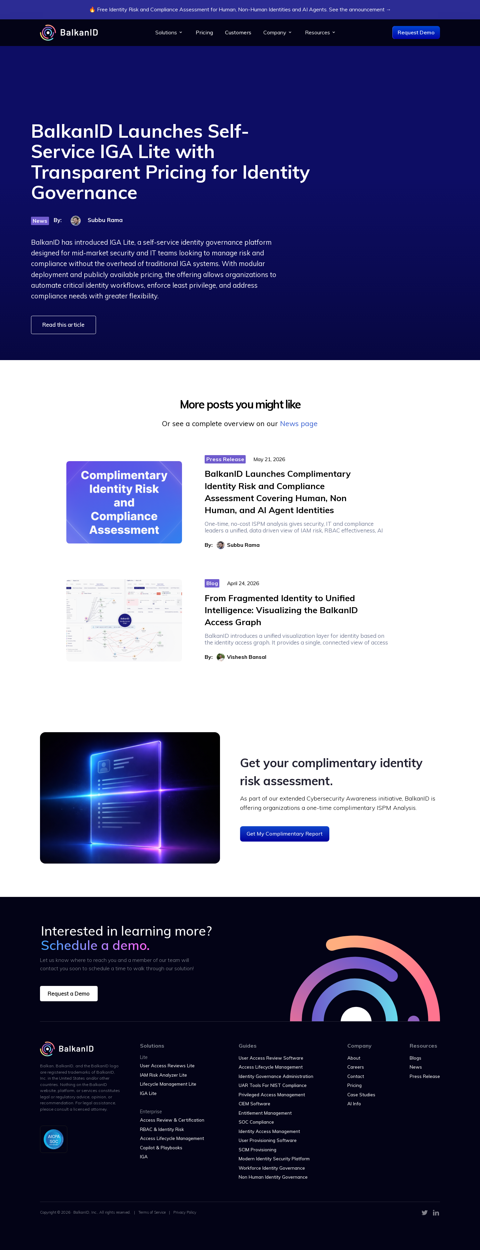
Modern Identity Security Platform (274, 1158)
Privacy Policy (184, 1212)
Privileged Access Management (272, 1094)
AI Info (354, 1103)
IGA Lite (148, 1093)
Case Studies (361, 1094)
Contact (355, 1076)
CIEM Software (254, 1103)
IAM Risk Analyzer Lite (163, 1075)
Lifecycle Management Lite (168, 1084)
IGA (144, 1156)
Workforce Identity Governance (272, 1168)
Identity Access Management (269, 1131)
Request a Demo (69, 993)
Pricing (204, 32)
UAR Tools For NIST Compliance (273, 1085)
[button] (169, 32)
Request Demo (416, 32)
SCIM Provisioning (257, 1149)
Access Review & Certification (172, 1120)
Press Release (425, 1076)
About (353, 1058)
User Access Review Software (271, 1058)
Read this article (63, 324)
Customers (238, 32)
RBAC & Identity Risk (162, 1129)
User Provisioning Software (268, 1140)
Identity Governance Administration (276, 1076)
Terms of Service (152, 1212)
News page (299, 423)
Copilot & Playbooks (161, 1147)
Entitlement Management (265, 1113)
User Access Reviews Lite (167, 1065)
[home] (69, 33)
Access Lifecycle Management (172, 1138)
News (416, 1067)
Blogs (415, 1058)
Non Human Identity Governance (273, 1177)
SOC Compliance (256, 1122)
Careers (355, 1067)
